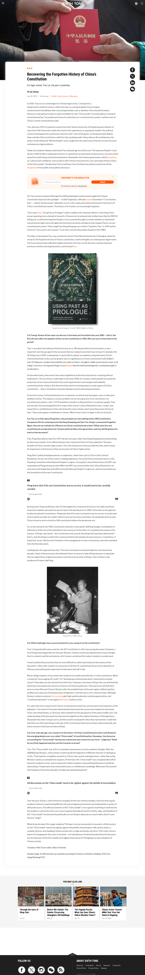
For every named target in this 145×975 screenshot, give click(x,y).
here (75, 246)
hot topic (64, 699)
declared (69, 365)
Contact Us (116, 965)
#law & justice (63, 96)
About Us (79, 965)
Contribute (89, 965)
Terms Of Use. (83, 186)
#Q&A (54, 96)
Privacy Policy (93, 968)
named (89, 199)
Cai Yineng (34, 91)
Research (107, 965)
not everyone (57, 696)
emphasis (112, 157)
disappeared (32, 167)
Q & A (29, 68)
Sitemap (104, 968)
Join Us (98, 965)
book (39, 212)
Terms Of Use (81, 968)
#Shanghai (73, 96)
